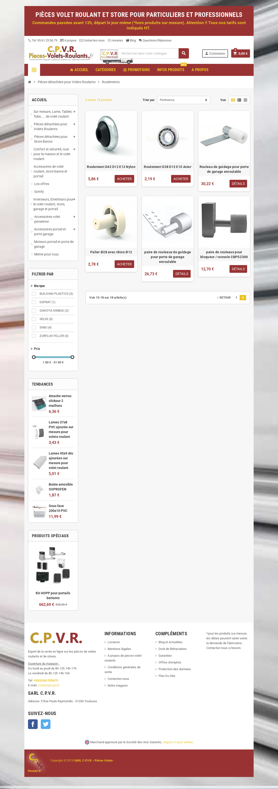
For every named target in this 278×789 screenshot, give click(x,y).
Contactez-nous (92, 40)
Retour (223, 297)
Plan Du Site (167, 676)
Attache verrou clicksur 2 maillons (60, 401)
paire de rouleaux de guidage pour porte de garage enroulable (167, 257)
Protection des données (175, 669)
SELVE (47, 319)
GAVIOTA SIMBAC (55, 310)
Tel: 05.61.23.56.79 (42, 40)
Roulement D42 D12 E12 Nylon (111, 167)
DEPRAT (48, 302)
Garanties (165, 655)
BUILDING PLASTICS (57, 293)
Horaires (115, 40)
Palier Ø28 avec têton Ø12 (111, 252)
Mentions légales (119, 649)
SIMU (46, 327)
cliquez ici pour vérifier (178, 742)
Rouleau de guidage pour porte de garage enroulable (224, 169)
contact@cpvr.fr (49, 685)
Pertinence (167, 100)
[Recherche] (153, 53)
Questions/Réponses (155, 40)
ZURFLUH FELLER (54, 336)
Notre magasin (118, 685)
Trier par (149, 100)
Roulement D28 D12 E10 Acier (167, 167)
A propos (68, 40)
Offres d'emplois (170, 662)
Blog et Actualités (170, 642)
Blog (131, 40)
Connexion (215, 53)
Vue (223, 100)
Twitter (45, 724)
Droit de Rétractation (173, 649)
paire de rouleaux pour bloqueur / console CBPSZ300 (224, 254)
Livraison (114, 642)
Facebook (33, 724)
